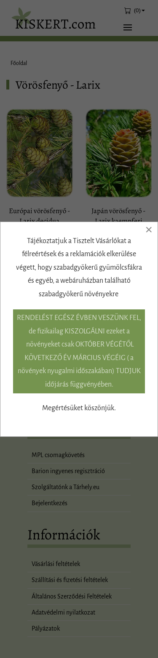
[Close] (149, 229)
